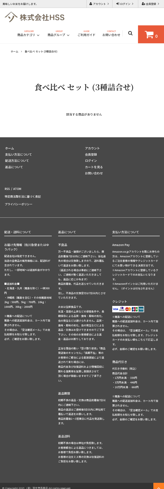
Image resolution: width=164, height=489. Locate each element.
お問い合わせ (111, 35)
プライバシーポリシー (19, 200)
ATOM (16, 188)
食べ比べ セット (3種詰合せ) (41, 51)
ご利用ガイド (86, 35)
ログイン (125, 4)
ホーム (14, 51)
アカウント (99, 4)
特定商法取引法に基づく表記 (23, 194)
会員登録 (151, 4)
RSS (7, 188)
